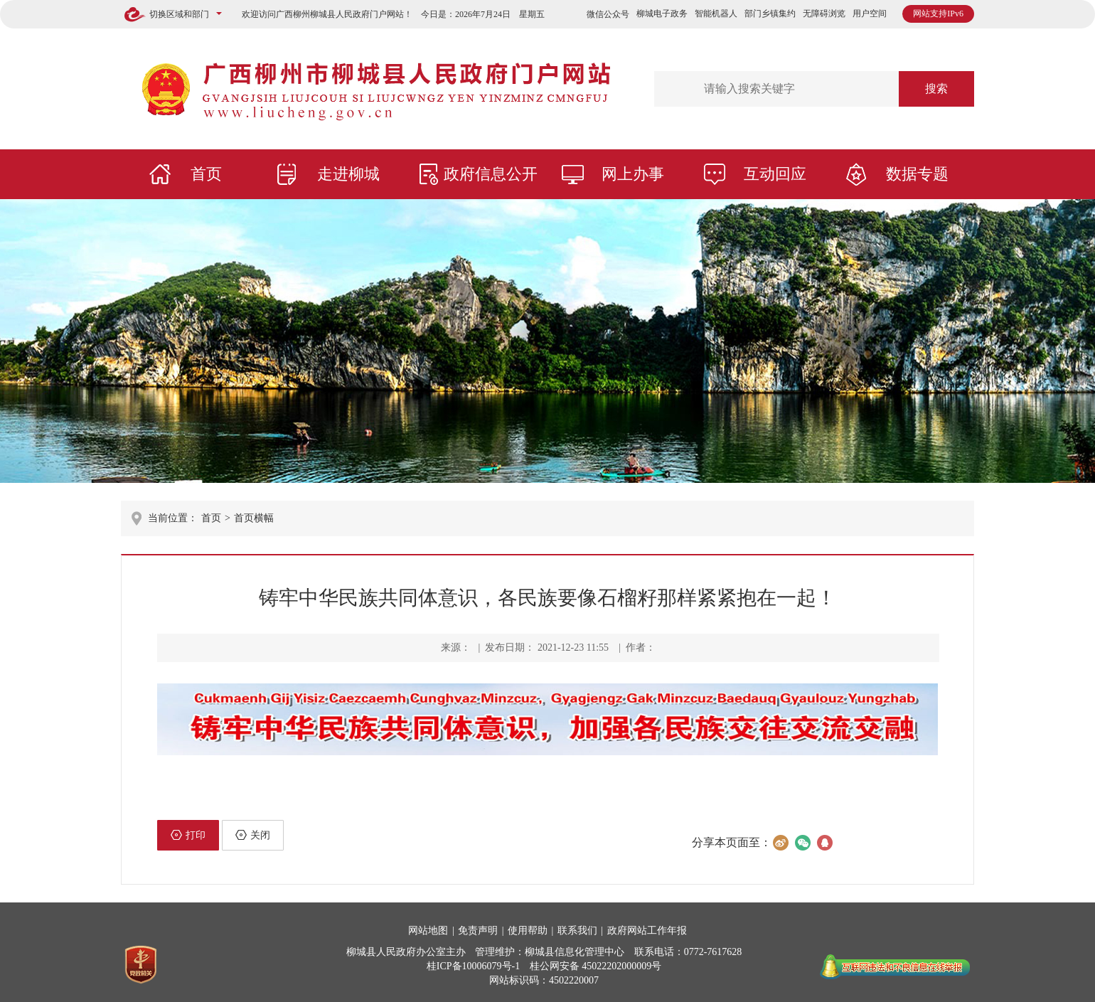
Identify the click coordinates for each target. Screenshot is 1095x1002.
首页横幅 (254, 518)
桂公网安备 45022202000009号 (596, 966)
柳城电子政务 (662, 13)
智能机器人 (716, 13)
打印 (188, 835)
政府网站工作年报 (647, 930)
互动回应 (775, 174)
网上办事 (633, 174)
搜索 (936, 88)
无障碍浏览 (824, 13)
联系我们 (577, 930)
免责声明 (478, 930)
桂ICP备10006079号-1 (473, 966)
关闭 (252, 835)
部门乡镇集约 (770, 13)
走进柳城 (348, 174)
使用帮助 (528, 930)
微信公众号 (608, 14)
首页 (206, 174)
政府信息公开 (491, 174)
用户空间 (870, 13)
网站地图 (428, 930)
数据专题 (917, 174)
